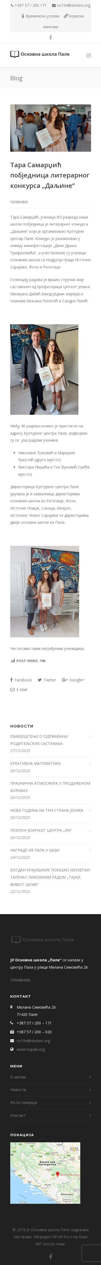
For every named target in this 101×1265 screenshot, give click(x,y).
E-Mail (18, 689)
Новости (18, 1089)
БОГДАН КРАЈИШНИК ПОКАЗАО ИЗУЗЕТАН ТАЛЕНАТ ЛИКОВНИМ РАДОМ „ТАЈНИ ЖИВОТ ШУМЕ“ (49, 877)
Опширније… (21, 979)
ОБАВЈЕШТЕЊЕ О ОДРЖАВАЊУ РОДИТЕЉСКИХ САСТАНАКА (39, 740)
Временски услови (42, 16)
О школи (18, 1076)
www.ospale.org (31, 1049)
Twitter (47, 679)
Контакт (18, 1115)
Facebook (21, 679)
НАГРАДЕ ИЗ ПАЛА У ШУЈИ (34, 850)
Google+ (73, 679)
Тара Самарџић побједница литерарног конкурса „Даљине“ (49, 175)
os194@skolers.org (73, 5)
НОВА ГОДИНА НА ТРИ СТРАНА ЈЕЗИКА (46, 810)
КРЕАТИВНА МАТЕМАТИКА (36, 763)
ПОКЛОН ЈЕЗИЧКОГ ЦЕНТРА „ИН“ (41, 830)
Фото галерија (23, 1102)
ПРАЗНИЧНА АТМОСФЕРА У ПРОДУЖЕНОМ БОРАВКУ (50, 787)
